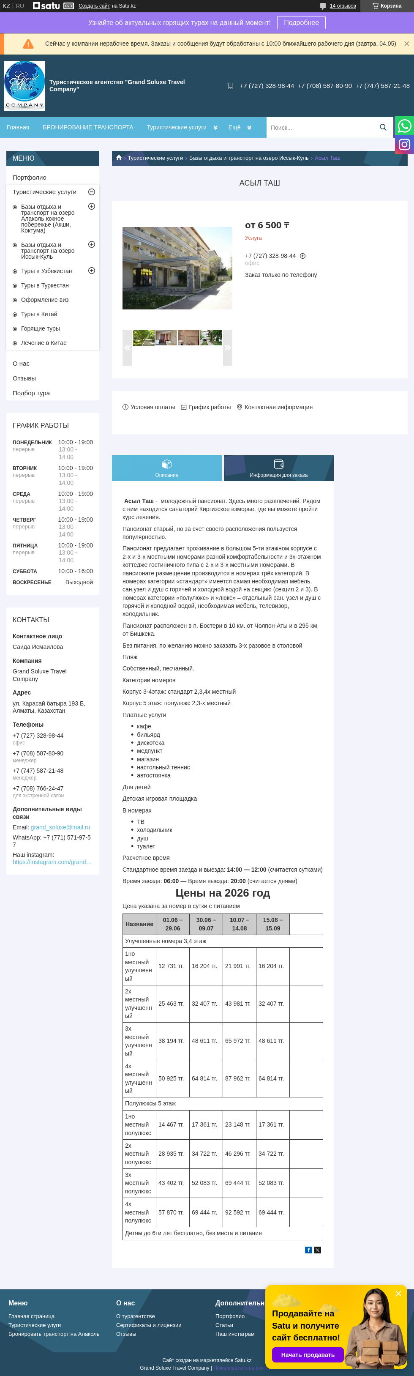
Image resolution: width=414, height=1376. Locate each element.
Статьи (224, 1325)
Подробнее (301, 22)
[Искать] (383, 127)
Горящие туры (40, 328)
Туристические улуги (34, 1325)
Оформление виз (44, 299)
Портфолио (29, 177)
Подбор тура (31, 393)
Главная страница (31, 1316)
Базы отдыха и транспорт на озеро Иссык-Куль (249, 158)
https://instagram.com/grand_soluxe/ (53, 862)
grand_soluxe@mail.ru (60, 827)
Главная (18, 127)
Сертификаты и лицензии (148, 1325)
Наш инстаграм (235, 1334)
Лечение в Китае (44, 342)
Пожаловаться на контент (243, 1368)
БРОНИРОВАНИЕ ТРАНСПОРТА (88, 127)
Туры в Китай (39, 314)
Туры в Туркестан (45, 285)
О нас (21, 363)
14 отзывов (343, 6)
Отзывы (24, 378)
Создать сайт (94, 6)
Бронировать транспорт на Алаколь (53, 1334)
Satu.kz (242, 1360)
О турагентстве (135, 1316)
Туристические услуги (177, 127)
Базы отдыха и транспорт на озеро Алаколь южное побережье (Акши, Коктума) (48, 218)
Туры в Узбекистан (46, 271)
